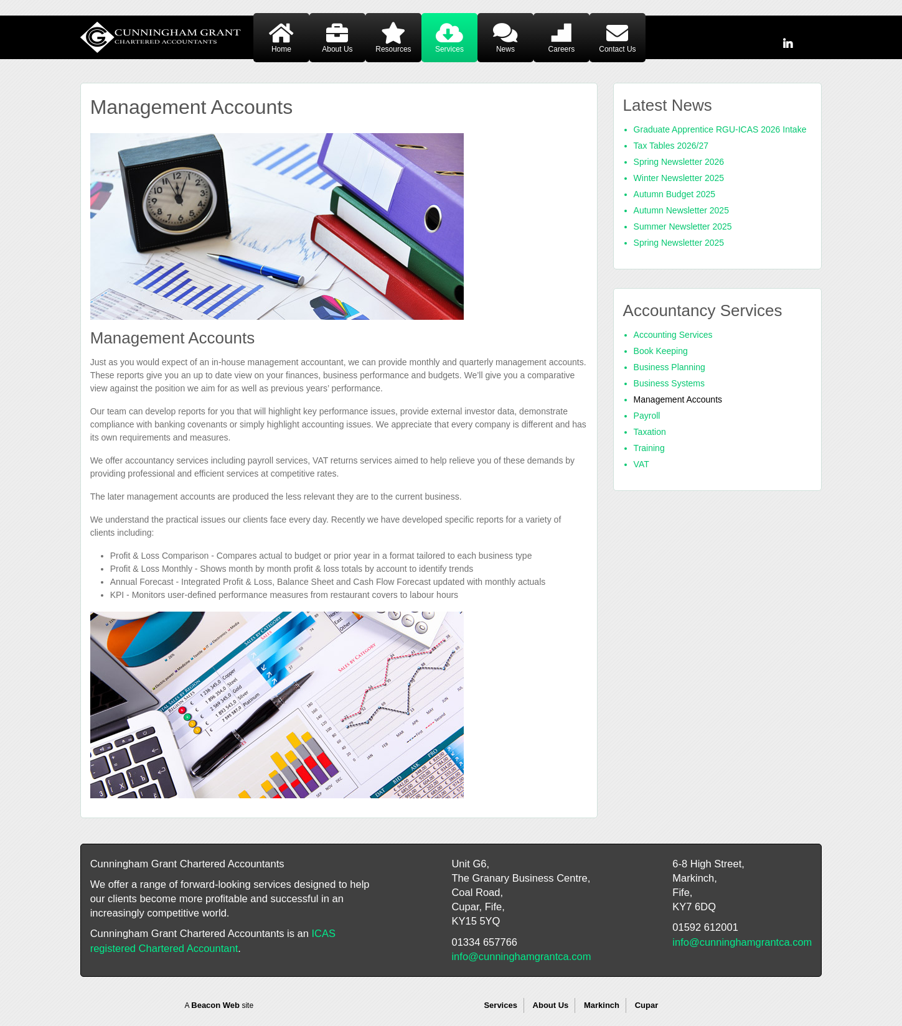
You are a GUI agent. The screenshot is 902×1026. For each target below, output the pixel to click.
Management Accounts (678, 399)
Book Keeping (661, 351)
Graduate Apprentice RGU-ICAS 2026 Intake (720, 129)
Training (649, 448)
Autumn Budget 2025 (675, 194)
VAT (641, 464)
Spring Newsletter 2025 (679, 243)
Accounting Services (673, 335)
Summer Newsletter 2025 (683, 226)
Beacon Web (215, 1005)
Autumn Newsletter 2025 (681, 210)
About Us (337, 49)
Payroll (647, 416)
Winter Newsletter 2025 (679, 178)
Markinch (601, 1005)
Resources (393, 49)
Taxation (650, 432)
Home (281, 49)
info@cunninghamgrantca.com (521, 956)
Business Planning (669, 367)
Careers (561, 49)
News (505, 49)
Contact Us (617, 49)
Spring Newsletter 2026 (679, 162)
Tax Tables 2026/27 (671, 146)
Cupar (647, 1005)
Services (449, 49)
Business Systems (669, 383)
